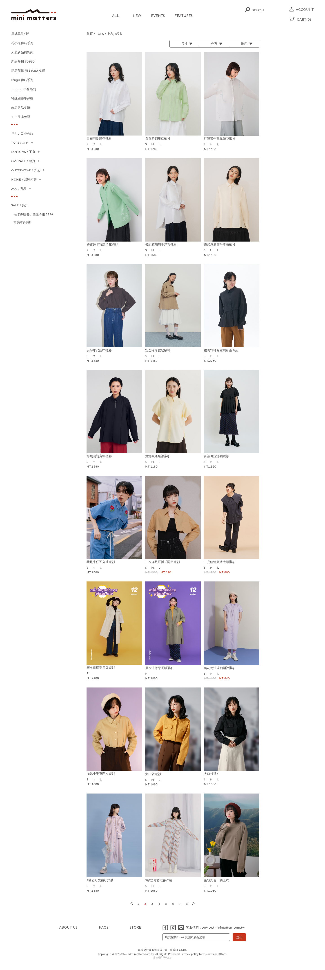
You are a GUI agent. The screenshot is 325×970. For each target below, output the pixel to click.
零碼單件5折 (20, 34)
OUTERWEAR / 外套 (25, 170)
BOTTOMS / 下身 (23, 152)
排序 (244, 43)
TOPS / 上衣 (20, 143)
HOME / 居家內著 (24, 179)
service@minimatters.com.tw (223, 927)
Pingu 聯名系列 (22, 80)
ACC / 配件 (19, 189)
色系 (214, 43)
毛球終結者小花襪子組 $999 (33, 214)
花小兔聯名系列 (22, 43)
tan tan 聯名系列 (23, 89)
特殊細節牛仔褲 (22, 98)
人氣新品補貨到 (22, 52)
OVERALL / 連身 (23, 161)
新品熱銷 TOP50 (23, 61)
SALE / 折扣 (19, 205)
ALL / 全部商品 (22, 133)
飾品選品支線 (20, 108)
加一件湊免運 (20, 117)
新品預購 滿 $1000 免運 (28, 71)
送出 (239, 937)
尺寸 (184, 43)
